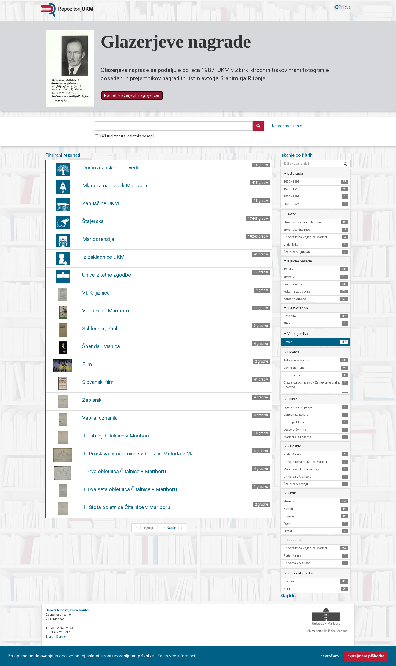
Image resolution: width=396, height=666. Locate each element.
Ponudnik (294, 540)
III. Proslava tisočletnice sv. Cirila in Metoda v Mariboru (144, 453)
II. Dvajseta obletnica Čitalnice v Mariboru (129, 489)
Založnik (294, 446)
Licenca (293, 352)
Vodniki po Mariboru (105, 310)
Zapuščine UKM (100, 203)
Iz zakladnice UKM (103, 257)
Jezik (291, 493)
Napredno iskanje (287, 126)
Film (87, 364)
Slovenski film (98, 382)
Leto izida (295, 173)
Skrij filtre (288, 595)
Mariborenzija (98, 239)
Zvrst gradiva (297, 308)
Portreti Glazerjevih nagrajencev (132, 95)
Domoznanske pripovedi (110, 167)
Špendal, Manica (101, 346)
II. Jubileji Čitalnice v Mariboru (116, 436)
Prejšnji (144, 527)
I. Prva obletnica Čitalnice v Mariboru (124, 471)
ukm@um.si (58, 637)
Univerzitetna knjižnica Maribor (67, 610)
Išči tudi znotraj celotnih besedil (124, 136)
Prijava (342, 7)
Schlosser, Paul (99, 328)
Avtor (291, 214)
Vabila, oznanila (100, 418)
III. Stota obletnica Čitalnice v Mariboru (126, 507)
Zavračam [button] (329, 656)
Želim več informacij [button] (176, 656)
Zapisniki (92, 400)
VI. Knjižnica (96, 293)
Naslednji (172, 527)
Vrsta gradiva (297, 334)
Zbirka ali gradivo (301, 573)
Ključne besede (299, 261)
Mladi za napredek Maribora (114, 185)
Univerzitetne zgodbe (106, 275)
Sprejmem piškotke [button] (366, 656)
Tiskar (292, 399)
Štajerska (93, 221)
